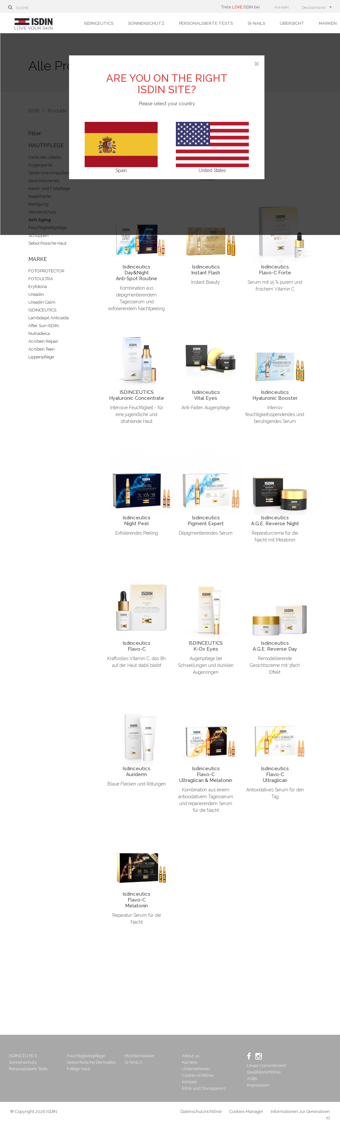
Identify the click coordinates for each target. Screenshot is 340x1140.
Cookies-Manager (246, 1114)
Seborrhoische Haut (47, 243)
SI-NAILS (256, 23)
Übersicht (292, 23)
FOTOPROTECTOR (46, 270)
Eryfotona (37, 286)
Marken (328, 23)
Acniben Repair (43, 341)
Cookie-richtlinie (198, 1075)
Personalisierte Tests (206, 23)
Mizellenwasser (140, 1055)
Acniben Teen (41, 349)
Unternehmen (196, 1068)
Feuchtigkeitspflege (87, 1055)
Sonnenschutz (146, 23)
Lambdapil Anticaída (48, 317)
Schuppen (38, 235)
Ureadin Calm (41, 302)
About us (191, 1055)
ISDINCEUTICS (98, 23)
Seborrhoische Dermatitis (92, 1062)
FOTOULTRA (40, 278)
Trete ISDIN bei (240, 7)
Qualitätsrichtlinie (263, 1072)
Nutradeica (39, 333)
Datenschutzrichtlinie (201, 1114)
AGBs (251, 1078)
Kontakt (282, 7)
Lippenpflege (41, 356)
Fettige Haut (80, 1068)
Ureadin (36, 294)
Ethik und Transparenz (204, 1088)
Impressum (257, 1085)
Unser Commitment (265, 1065)
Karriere (190, 1062)
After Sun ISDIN (43, 325)
